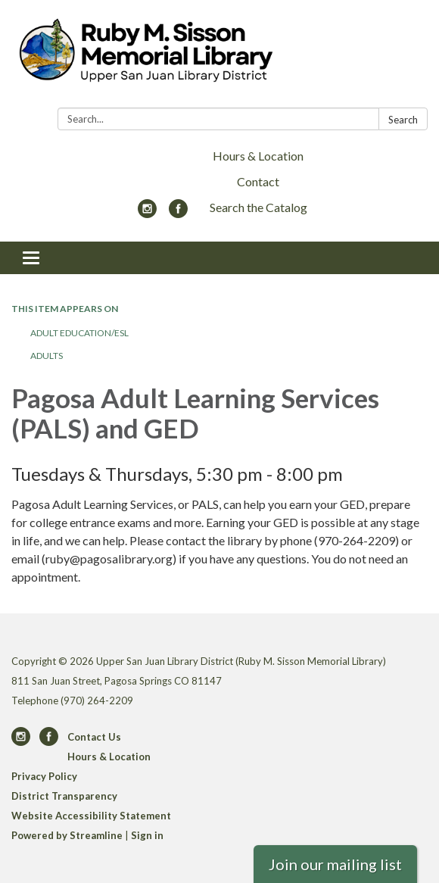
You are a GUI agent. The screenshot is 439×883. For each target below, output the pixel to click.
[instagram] (147, 213)
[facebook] (178, 213)
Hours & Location (258, 155)
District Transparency (64, 796)
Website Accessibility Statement (91, 816)
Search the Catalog (258, 207)
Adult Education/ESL (79, 333)
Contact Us (94, 737)
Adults (46, 355)
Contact (258, 181)
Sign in (147, 835)
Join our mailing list (335, 864)
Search (403, 120)
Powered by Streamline (67, 835)
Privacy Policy (44, 776)
